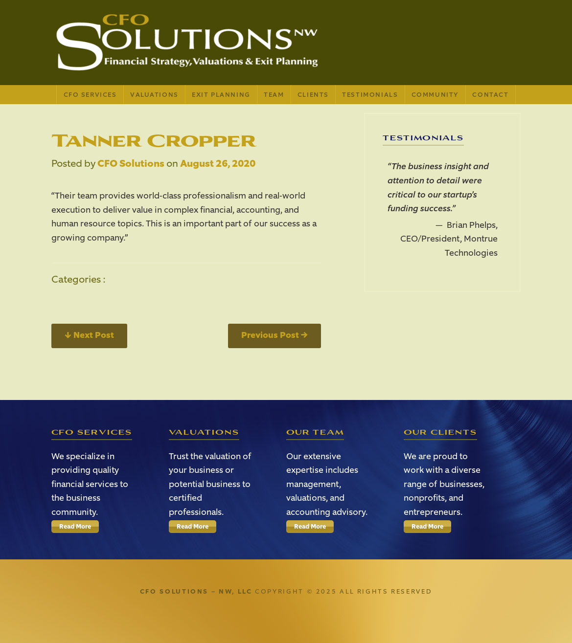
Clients (313, 94)
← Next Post (89, 335)
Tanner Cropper (153, 141)
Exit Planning (221, 94)
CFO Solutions (130, 163)
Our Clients (441, 432)
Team (274, 94)
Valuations (154, 94)
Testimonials (370, 94)
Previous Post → (274, 335)
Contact (490, 94)
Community (435, 94)
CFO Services (90, 94)
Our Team (315, 432)
